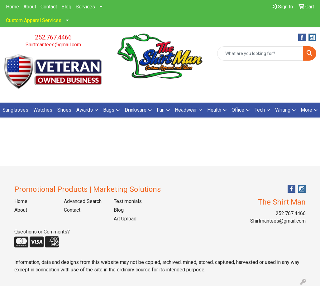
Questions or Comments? (42, 232)
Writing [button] (282, 110)
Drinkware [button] (135, 110)
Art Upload (125, 219)
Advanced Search (83, 201)
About (29, 7)
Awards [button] (84, 110)
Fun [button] (161, 110)
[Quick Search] (260, 53)
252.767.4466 (53, 37)
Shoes (64, 110)
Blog (66, 7)
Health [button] (214, 110)
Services (85, 7)
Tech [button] (260, 110)
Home (12, 7)
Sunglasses (15, 110)
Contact (49, 7)
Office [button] (238, 110)
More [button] (306, 110)
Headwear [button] (186, 110)
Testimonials (128, 201)
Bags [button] (108, 110)
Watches (42, 110)
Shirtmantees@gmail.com (53, 45)
